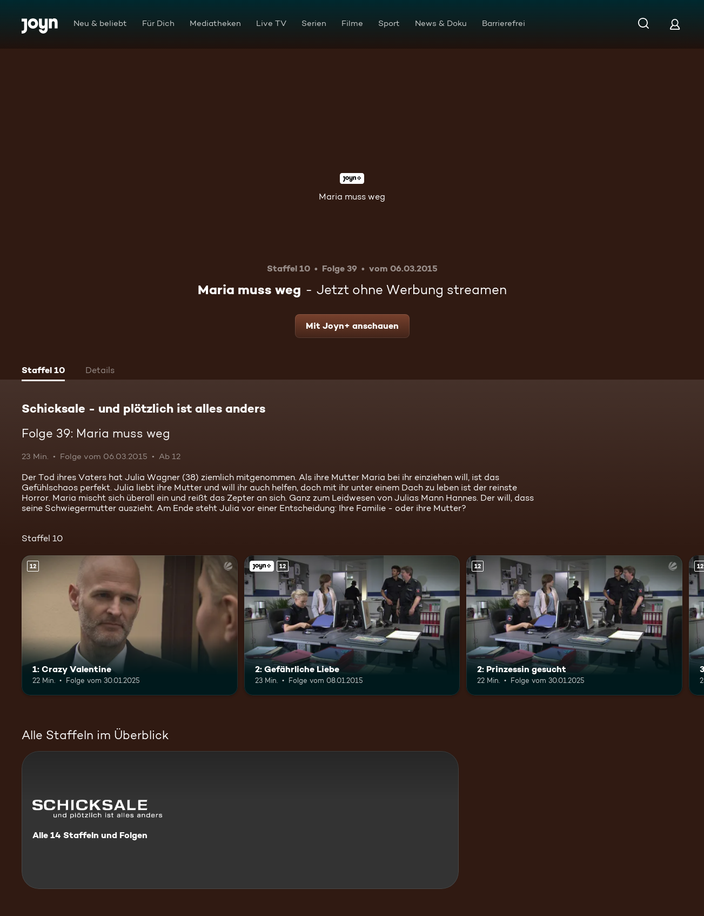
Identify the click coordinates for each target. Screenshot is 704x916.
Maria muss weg (352, 196)
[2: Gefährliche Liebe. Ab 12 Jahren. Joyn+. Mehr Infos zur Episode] (352, 625)
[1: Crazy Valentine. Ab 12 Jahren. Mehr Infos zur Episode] (130, 625)
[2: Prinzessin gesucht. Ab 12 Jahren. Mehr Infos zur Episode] (574, 625)
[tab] (43, 371)
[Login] (674, 24)
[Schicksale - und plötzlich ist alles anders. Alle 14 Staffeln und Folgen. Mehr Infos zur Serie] (240, 820)
